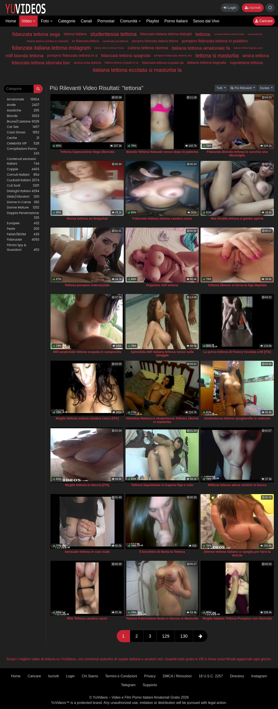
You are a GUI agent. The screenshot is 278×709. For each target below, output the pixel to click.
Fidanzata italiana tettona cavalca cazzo (162, 218)
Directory (237, 676)
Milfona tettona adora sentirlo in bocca (237, 485)
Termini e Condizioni (121, 676)
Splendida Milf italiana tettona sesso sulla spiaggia (162, 353)
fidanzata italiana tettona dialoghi (166, 34)
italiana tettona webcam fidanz (109, 48)
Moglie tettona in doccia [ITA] (87, 485)
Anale (23, 105)
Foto (47, 21)
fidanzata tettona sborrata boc (41, 62)
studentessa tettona (113, 34)
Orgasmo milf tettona (162, 285)
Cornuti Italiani (23, 174)
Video (28, 21)
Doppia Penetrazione (23, 215)
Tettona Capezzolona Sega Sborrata (87, 152)
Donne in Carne (23, 202)
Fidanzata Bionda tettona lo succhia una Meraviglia (237, 153)
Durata (265, 88)
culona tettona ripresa (148, 47)
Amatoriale (23, 99)
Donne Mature (23, 207)
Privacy (150, 676)
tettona (202, 34)
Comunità (130, 21)
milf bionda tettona (25, 55)
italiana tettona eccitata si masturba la (137, 70)
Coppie (23, 169)
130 (183, 636)
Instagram (259, 676)
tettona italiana (75, 34)
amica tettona (255, 55)
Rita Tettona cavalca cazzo (87, 618)
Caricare (264, 21)
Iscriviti (253, 8)
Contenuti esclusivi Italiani (23, 161)
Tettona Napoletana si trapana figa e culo (162, 485)
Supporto (150, 685)
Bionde (23, 116)
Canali (86, 21)
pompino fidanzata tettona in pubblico (215, 41)
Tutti (219, 88)
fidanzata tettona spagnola (125, 55)
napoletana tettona (246, 62)
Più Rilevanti (242, 88)
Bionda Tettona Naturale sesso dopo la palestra (162, 152)
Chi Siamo (90, 676)
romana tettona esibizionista (229, 34)
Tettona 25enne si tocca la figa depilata (237, 285)
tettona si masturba (217, 55)
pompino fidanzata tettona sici (173, 55)
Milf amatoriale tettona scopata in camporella (87, 352)
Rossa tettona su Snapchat (87, 218)
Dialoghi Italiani (23, 191)
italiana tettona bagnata (206, 62)
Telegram (128, 685)
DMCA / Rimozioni (177, 676)
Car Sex (23, 127)
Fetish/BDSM (23, 234)
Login (230, 8)
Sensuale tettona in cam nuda (87, 551)
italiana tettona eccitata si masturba (47, 41)
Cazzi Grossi (23, 132)
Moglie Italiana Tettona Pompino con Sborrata (237, 618)
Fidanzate (23, 239)
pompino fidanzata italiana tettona (155, 41)
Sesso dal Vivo (206, 21)
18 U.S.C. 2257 (211, 676)
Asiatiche (23, 110)
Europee (23, 223)
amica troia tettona (87, 62)
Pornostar (106, 21)
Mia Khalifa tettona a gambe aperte (237, 218)
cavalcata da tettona (115, 41)
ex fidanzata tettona (85, 41)
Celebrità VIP (23, 143)
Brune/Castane (23, 121)
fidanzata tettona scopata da (162, 62)
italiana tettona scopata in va (121, 62)
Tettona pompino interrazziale (87, 285)
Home (11, 21)
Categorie (66, 21)
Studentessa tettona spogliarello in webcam (237, 418)
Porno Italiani (176, 21)
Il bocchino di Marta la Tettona (162, 551)
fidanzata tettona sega (36, 34)
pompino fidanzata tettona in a (72, 55)
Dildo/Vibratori (23, 196)
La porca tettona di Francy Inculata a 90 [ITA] (237, 352)
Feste (23, 228)
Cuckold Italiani (23, 180)
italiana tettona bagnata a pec (248, 48)
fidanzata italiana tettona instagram (51, 48)
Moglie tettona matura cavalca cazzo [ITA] (87, 418)
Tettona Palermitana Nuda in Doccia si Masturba (162, 618)
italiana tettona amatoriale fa (201, 48)
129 (165, 636)
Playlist (152, 21)
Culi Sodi (23, 185)
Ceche (23, 138)
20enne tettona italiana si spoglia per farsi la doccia (237, 553)
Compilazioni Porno (23, 151)
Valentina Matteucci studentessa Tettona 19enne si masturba (162, 420)
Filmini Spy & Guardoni (23, 247)
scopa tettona (255, 34)
